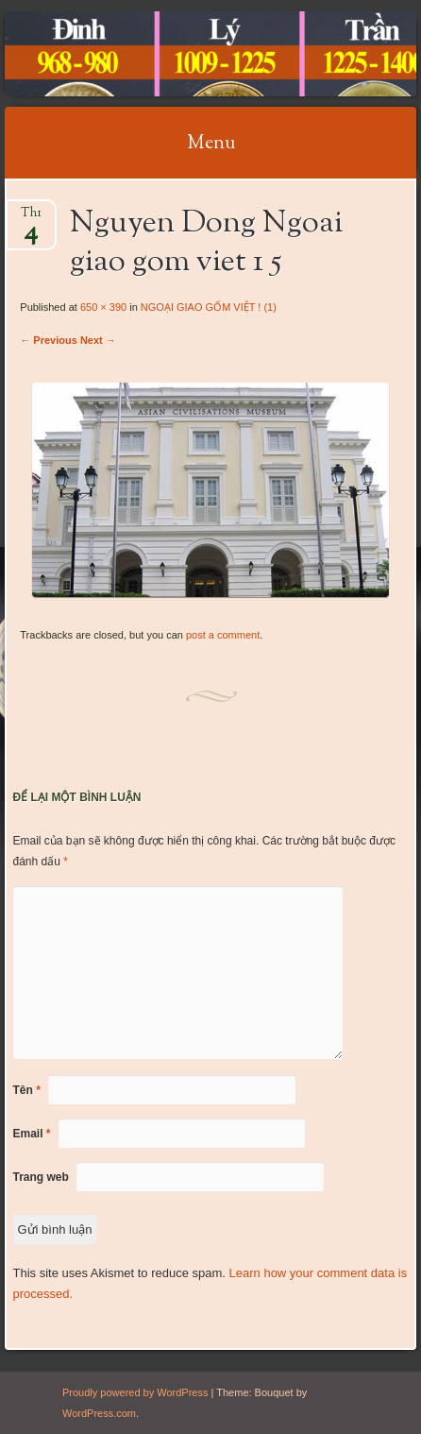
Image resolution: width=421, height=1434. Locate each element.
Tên (27, 1090)
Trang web (41, 1177)
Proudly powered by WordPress (135, 1392)
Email (32, 1133)
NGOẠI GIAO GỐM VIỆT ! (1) (209, 307)
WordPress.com (99, 1413)
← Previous (48, 340)
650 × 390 (103, 307)
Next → (98, 340)
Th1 (31, 218)
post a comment (223, 634)
